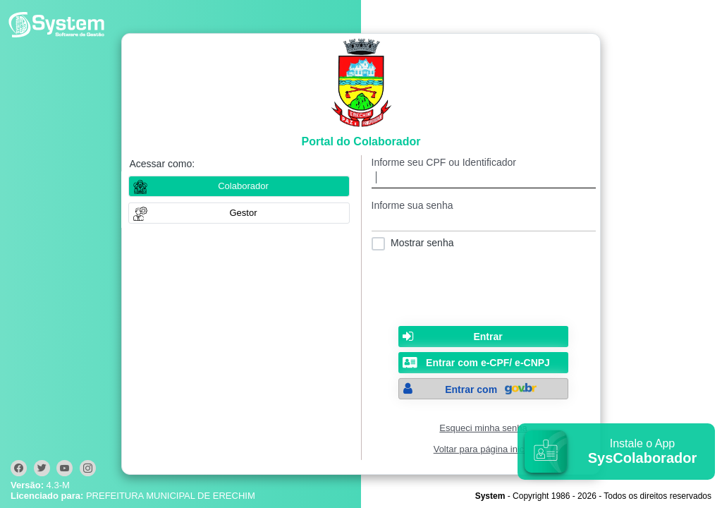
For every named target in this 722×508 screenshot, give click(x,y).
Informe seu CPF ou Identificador (444, 162)
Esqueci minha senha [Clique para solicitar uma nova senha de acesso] (483, 428)
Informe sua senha (412, 205)
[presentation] (484, 285)
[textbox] (484, 178)
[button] (239, 213)
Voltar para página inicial (484, 449)
